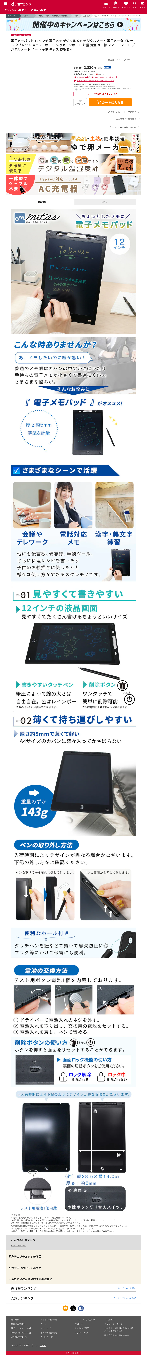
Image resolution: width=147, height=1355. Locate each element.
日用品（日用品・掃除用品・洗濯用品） (53, 15)
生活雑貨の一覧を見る (126, 118)
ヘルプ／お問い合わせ (85, 1319)
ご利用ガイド (47, 1336)
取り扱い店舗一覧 (19, 1336)
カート (44, 1323)
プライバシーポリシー (114, 1323)
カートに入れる (110, 102)
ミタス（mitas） (18, 1245)
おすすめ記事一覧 (49, 1319)
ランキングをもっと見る (125, 1288)
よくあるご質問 (82, 1328)
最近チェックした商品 (21, 1328)
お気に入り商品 (18, 1323)
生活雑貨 (86, 15)
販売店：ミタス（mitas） (120, 59)
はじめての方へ (82, 1332)
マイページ (46, 1328)
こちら (43, 1345)
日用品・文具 (28, 15)
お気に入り (80, 104)
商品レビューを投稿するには (122, 127)
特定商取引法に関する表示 (116, 1335)
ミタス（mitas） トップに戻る (122, 112)
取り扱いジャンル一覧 (21, 1332)
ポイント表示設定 (49, 1332)
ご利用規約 (109, 1319)
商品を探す (16, 1319)
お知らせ (79, 1323)
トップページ (13, 15)
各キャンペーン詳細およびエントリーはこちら (95, 80)
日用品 (76, 15)
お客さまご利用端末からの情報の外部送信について (118, 1329)
